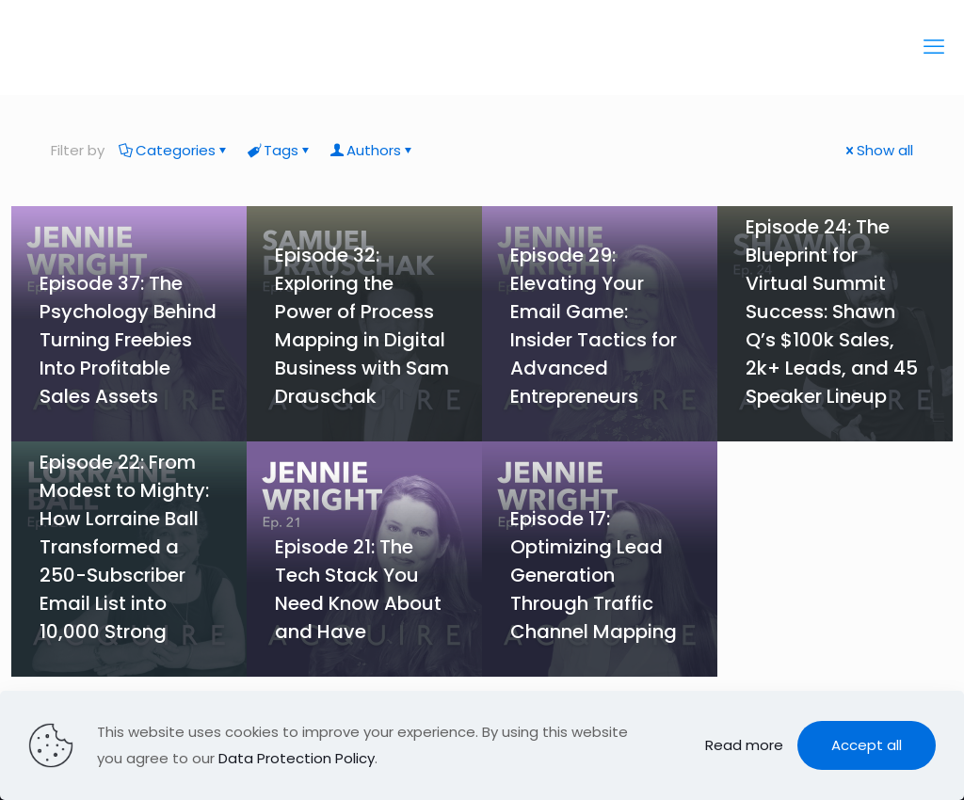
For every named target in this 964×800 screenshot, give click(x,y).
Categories (174, 150)
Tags (280, 150)
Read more (744, 745)
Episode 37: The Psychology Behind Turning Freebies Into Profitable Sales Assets (128, 339)
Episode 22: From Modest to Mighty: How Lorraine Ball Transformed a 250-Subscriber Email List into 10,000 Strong (124, 547)
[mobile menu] (934, 47)
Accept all (866, 745)
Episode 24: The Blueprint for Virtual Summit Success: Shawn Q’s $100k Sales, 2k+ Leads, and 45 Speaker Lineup (832, 311)
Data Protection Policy (296, 758)
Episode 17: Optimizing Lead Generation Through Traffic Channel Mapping (593, 575)
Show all (878, 150)
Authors (372, 150)
